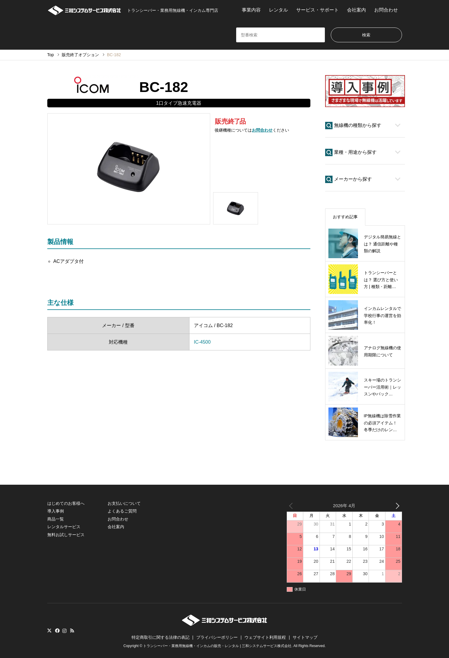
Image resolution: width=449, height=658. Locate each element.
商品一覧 (55, 519)
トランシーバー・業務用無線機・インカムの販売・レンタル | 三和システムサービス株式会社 (217, 646)
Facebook (57, 630)
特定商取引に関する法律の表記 (160, 637)
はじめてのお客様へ (66, 503)
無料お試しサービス (66, 534)
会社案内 (356, 9)
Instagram (64, 630)
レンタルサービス (63, 526)
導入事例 (55, 511)
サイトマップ (305, 637)
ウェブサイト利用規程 (265, 637)
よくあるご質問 (122, 511)
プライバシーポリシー (217, 637)
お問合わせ (386, 9)
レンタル (278, 9)
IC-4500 (202, 342)
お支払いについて (124, 503)
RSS (72, 630)
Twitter (49, 630)
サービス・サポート (317, 9)
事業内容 (251, 9)
